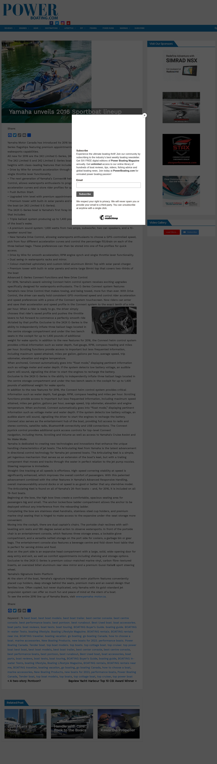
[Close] (144, 115)
